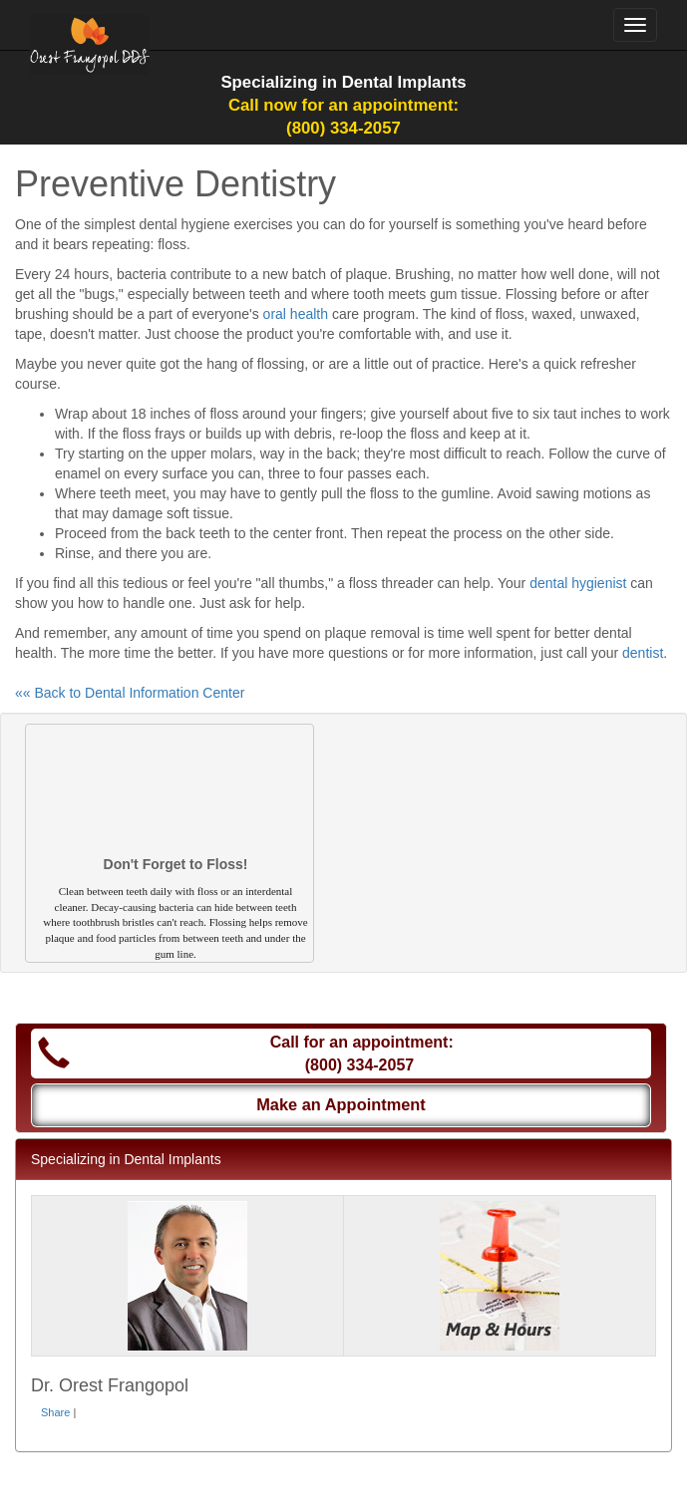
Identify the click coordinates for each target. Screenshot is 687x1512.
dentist (642, 653)
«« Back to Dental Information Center (129, 693)
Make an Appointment (341, 1104)
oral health (295, 314)
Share (55, 1412)
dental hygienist (577, 583)
